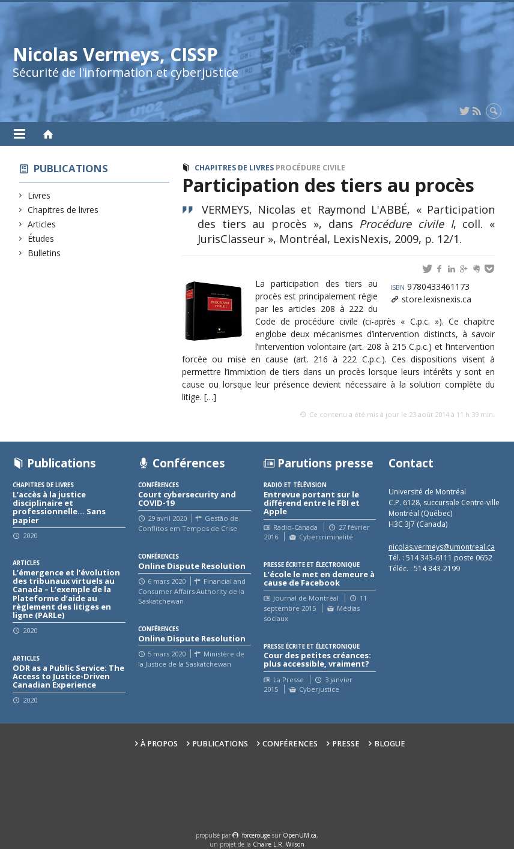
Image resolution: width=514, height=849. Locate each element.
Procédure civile (310, 168)
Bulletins (44, 253)
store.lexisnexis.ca (436, 299)
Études (41, 238)
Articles (42, 224)
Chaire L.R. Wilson (278, 844)
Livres (39, 195)
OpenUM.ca (299, 835)
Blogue (389, 744)
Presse (346, 744)
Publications (71, 168)
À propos (159, 744)
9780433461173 (430, 286)
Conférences (290, 744)
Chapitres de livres (63, 209)
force (256, 835)
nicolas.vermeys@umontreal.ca (442, 547)
